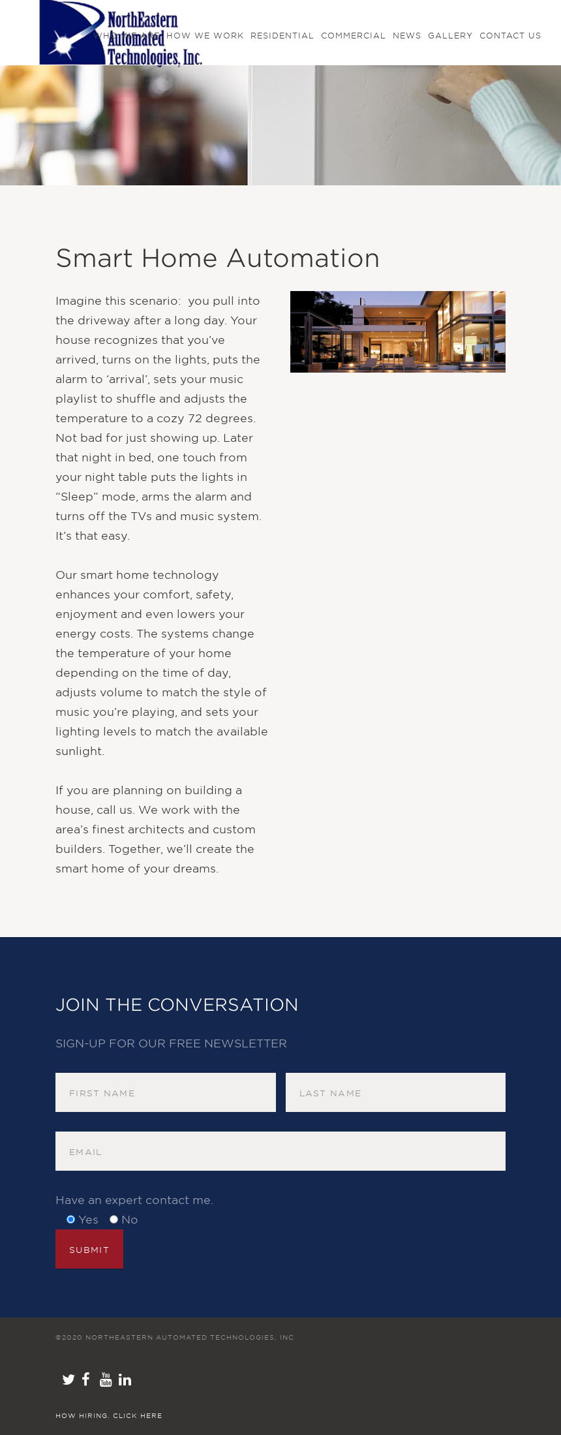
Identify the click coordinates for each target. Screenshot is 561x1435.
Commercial (353, 35)
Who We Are (126, 35)
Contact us (510, 35)
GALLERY (450, 35)
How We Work (205, 35)
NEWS (407, 35)
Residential (282, 35)
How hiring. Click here (108, 1415)
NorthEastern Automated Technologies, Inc (189, 1337)
